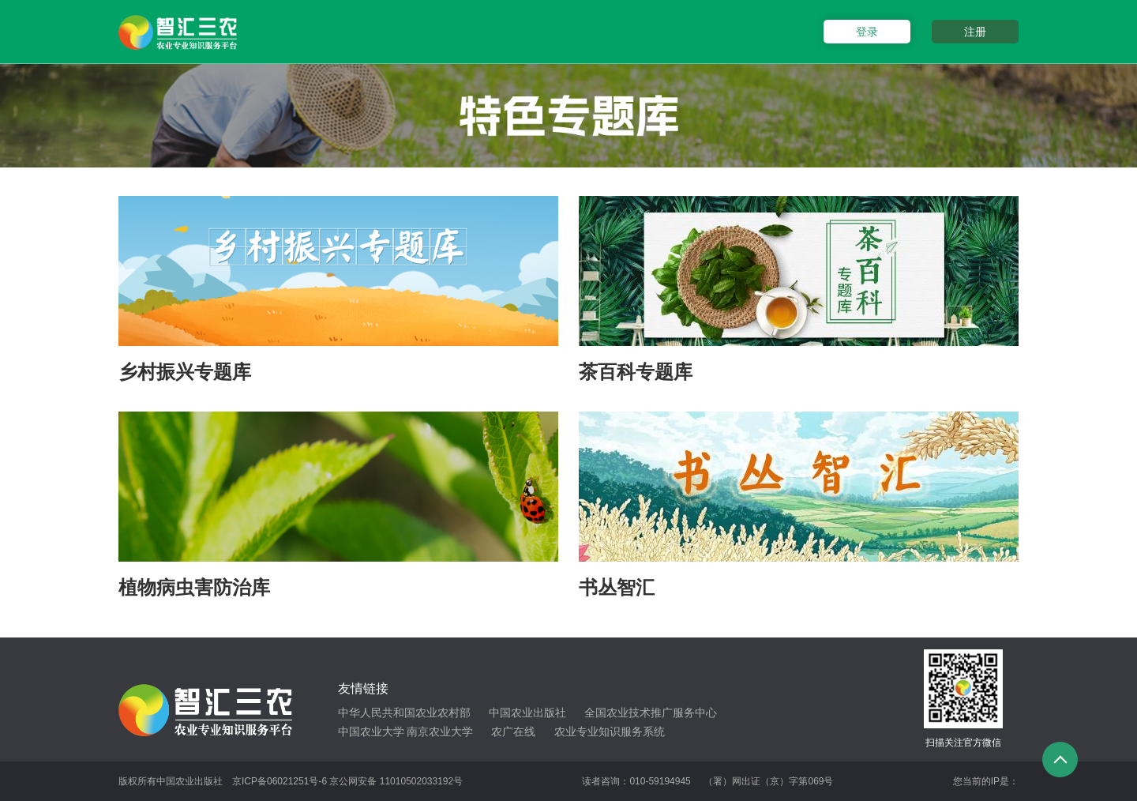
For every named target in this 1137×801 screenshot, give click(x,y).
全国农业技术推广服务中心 (650, 712)
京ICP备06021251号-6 (279, 781)
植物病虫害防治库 (194, 587)
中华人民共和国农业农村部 (404, 712)
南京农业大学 (440, 731)
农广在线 (513, 731)
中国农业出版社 (527, 712)
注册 (975, 31)
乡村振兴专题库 (184, 371)
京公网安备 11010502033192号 (396, 781)
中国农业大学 (371, 731)
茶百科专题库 (635, 371)
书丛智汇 (617, 587)
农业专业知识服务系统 (609, 731)
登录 (867, 31)
